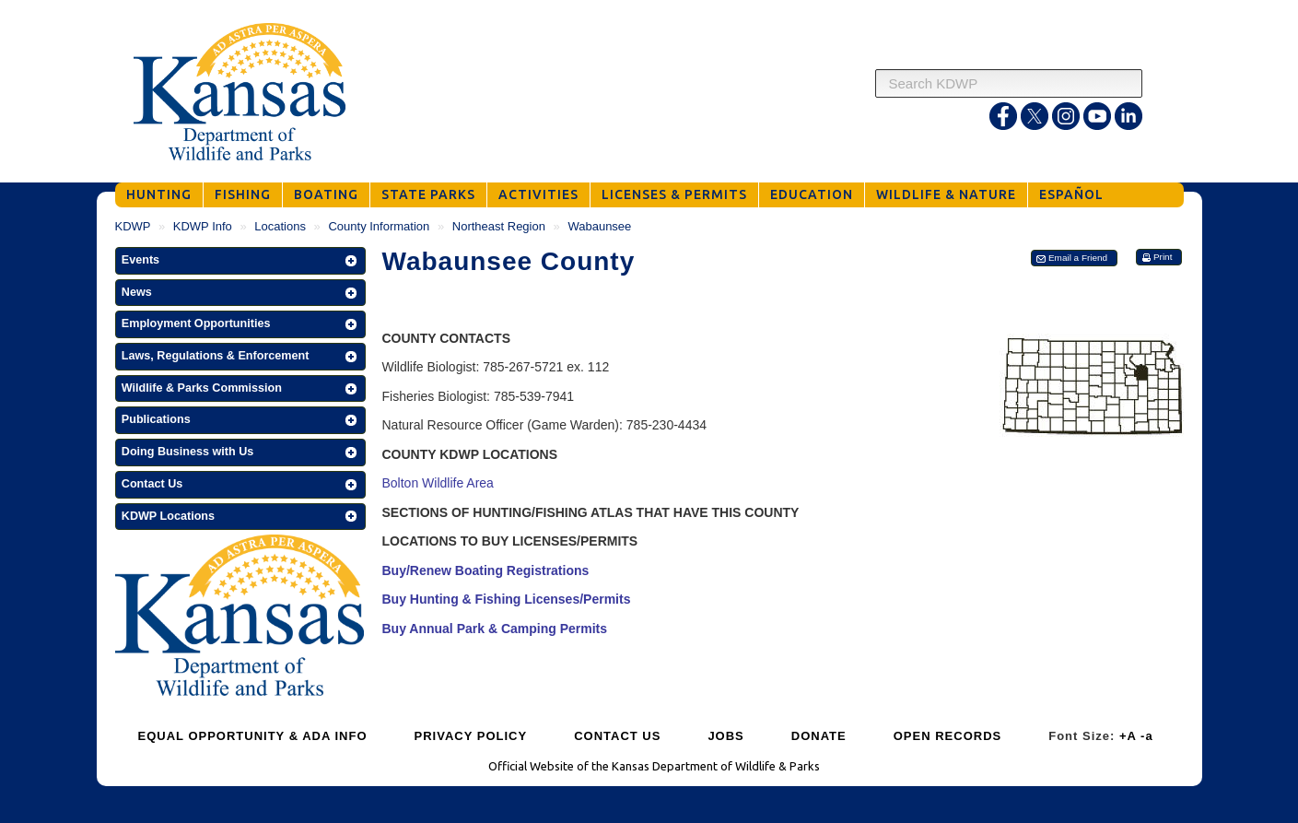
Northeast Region (498, 226)
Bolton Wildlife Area (438, 483)
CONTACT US (617, 736)
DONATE (819, 736)
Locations (280, 226)
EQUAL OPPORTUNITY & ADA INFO (253, 736)
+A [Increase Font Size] (1128, 736)
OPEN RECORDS (947, 736)
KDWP (133, 226)
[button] (240, 261)
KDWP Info (202, 226)
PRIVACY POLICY (471, 736)
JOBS (725, 736)
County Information (378, 226)
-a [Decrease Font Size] (1146, 736)
